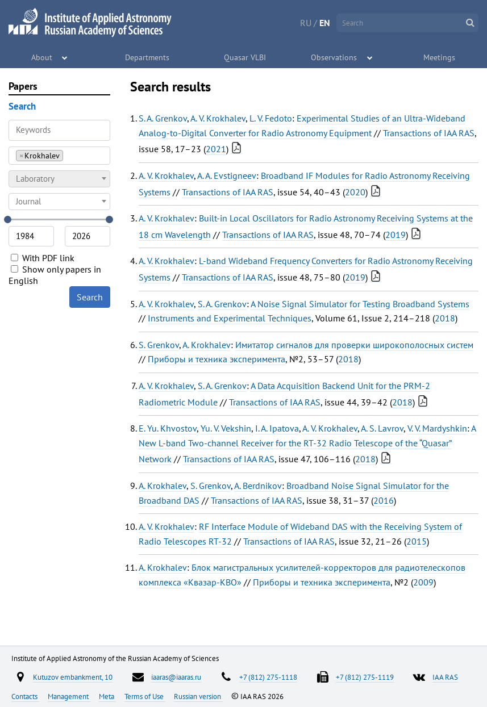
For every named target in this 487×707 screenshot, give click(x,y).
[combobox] (59, 156)
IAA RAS (445, 677)
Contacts (25, 696)
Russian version (198, 696)
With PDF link (42, 257)
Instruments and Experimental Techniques (229, 318)
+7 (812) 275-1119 (365, 677)
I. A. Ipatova (277, 428)
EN (324, 22)
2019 (395, 234)
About (42, 57)
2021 (216, 148)
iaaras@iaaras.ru (176, 677)
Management (69, 696)
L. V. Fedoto (270, 118)
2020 (355, 192)
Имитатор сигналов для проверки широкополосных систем (354, 344)
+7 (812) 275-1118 (268, 677)
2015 (416, 541)
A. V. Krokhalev (217, 118)
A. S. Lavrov (382, 428)
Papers (23, 86)
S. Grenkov (159, 344)
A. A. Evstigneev (226, 175)
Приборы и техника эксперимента (216, 359)
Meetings (440, 57)
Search (90, 297)
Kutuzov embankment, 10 (73, 677)
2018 (445, 318)
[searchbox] (69, 155)
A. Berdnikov (258, 485)
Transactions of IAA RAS (428, 133)
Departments (148, 57)
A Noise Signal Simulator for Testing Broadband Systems (360, 303)
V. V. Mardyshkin (437, 428)
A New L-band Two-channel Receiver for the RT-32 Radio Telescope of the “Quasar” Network (307, 443)
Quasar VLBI (245, 57)
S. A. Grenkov (163, 118)
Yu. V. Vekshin (226, 428)
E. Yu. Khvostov (168, 428)
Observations (334, 57)
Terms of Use (144, 696)
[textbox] (59, 179)
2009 (423, 582)
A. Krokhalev (206, 344)
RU (305, 22)
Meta (107, 696)
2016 (383, 500)
